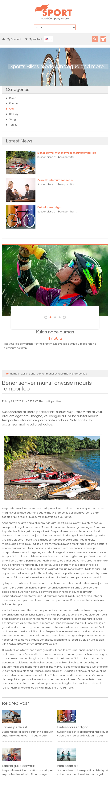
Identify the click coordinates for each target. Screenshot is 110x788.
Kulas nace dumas (55, 332)
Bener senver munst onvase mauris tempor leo (66, 153)
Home (14, 373)
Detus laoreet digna (49, 207)
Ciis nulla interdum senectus (54, 180)
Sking (12, 119)
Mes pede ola (68, 766)
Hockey (13, 114)
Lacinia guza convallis (18, 766)
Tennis (13, 124)
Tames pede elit (14, 727)
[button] (12, 39)
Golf (11, 108)
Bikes (12, 98)
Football (14, 103)
